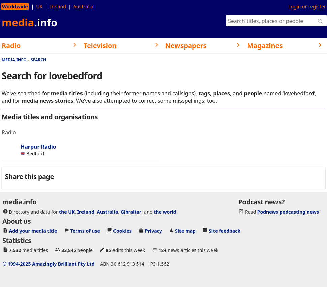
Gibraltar (131, 211)
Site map (185, 230)
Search (38, 60)
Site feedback (224, 230)
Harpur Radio (38, 146)
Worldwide (15, 6)
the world (165, 211)
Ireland (58, 6)
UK (39, 6)
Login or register (307, 6)
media (30, 22)
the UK (67, 211)
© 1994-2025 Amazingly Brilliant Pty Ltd (49, 263)
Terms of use (85, 230)
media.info (14, 60)
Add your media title (33, 230)
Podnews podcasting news (288, 211)
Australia (83, 6)
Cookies (122, 230)
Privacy (153, 230)
